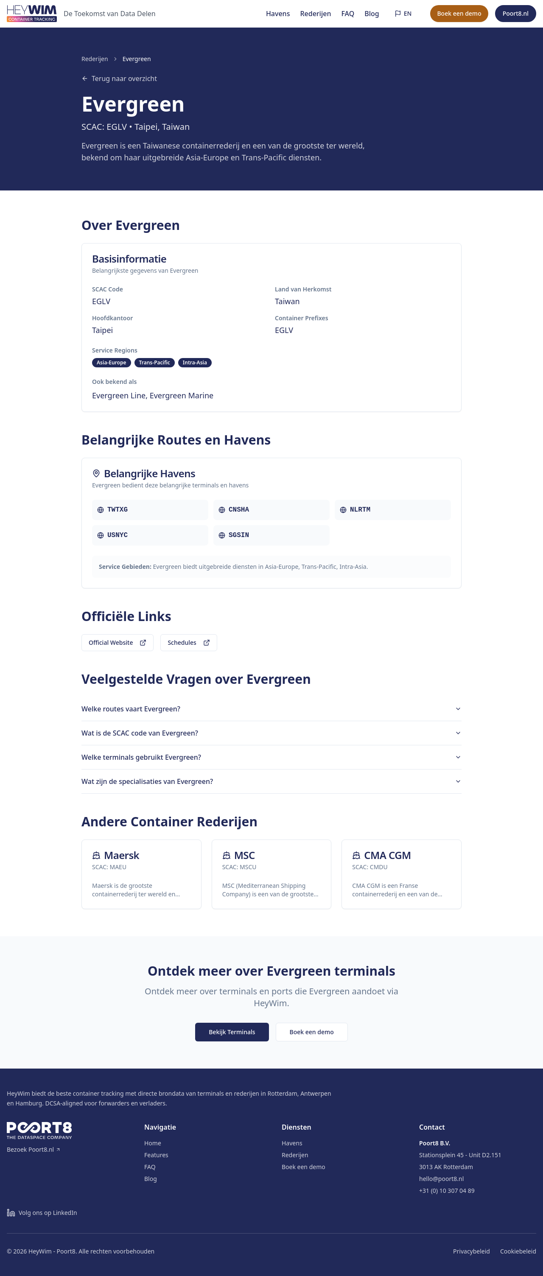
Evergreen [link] (137, 59)
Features (156, 1155)
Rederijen (315, 13)
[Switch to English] (403, 13)
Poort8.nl (516, 13)
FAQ (347, 13)
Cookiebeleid (518, 1251)
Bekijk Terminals (232, 1032)
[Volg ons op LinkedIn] (42, 1213)
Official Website (117, 642)
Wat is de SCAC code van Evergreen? (271, 733)
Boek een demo (459, 13)
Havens (278, 13)
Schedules (189, 642)
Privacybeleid (471, 1251)
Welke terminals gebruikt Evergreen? (271, 757)
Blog (371, 13)
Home (152, 1143)
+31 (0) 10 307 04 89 (447, 1190)
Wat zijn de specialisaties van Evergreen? (271, 781)
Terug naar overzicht (119, 78)
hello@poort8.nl (441, 1179)
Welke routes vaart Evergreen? (271, 709)
